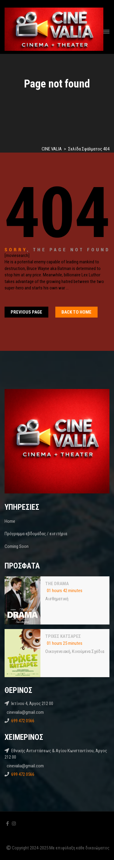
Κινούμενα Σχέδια (88, 651)
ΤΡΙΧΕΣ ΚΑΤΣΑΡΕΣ (63, 636)
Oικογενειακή (57, 651)
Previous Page (26, 312)
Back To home (76, 312)
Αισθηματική (56, 598)
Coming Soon (17, 546)
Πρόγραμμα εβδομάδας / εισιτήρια (36, 533)
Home (10, 521)
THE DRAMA (57, 583)
